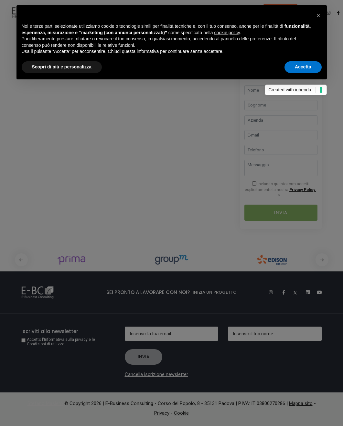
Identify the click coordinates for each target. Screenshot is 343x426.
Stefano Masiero (45, 403)
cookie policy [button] (227, 32)
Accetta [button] (303, 66)
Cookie (181, 413)
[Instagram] (268, 292)
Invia (280, 212)
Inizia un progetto (215, 292)
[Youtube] (317, 292)
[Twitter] (292, 292)
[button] (322, 259)
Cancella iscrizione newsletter (156, 374)
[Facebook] (280, 292)
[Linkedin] (305, 292)
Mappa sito (301, 403)
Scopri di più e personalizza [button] (61, 66)
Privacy (161, 413)
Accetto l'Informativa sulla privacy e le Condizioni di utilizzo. (61, 341)
